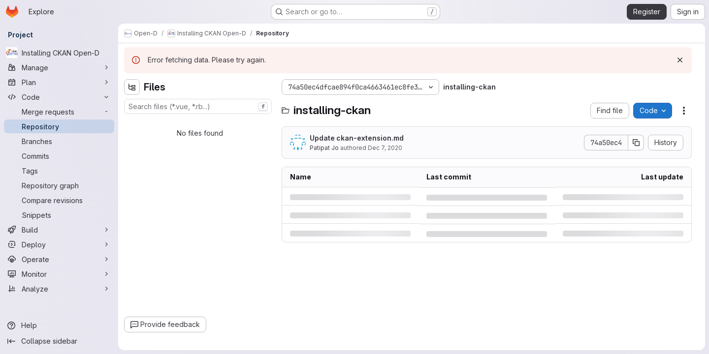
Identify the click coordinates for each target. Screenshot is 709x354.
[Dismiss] (680, 60)
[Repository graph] (59, 185)
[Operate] (59, 259)
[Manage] (59, 67)
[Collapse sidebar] (59, 341)
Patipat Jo (324, 147)
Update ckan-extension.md (357, 138)
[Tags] (59, 170)
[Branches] (59, 141)
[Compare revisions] (59, 200)
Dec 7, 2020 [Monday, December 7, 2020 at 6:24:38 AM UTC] (385, 147)
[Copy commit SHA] (636, 142)
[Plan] (59, 82)
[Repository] (59, 126)
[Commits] (59, 156)
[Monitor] (59, 274)
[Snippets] (59, 215)
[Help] (59, 325)
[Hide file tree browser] (132, 87)
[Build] (59, 229)
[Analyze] (59, 288)
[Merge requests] (59, 111)
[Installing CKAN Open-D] (59, 52)
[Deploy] (59, 244)
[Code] (59, 97)
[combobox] (198, 106)
